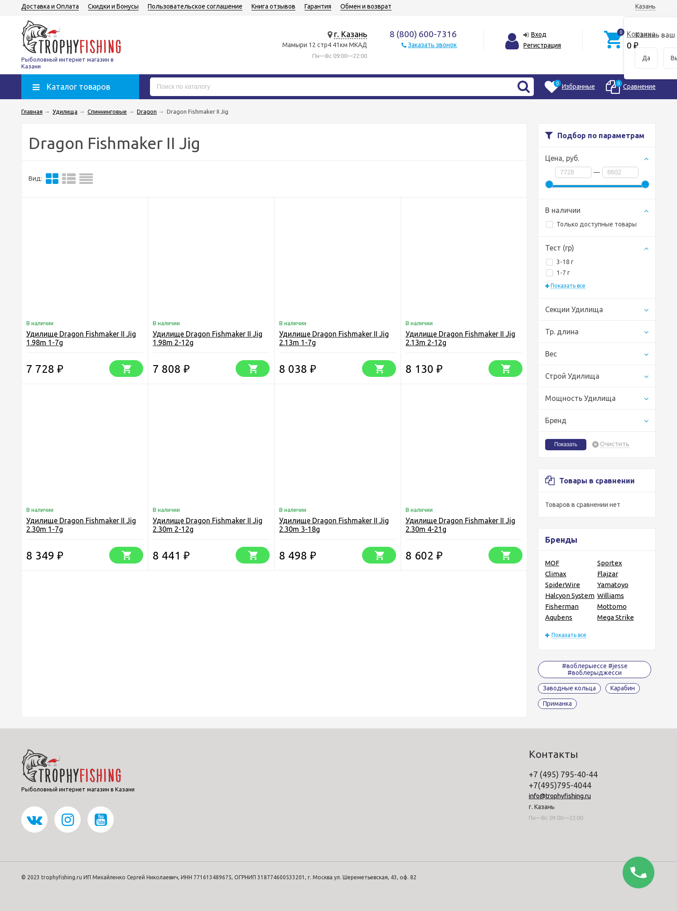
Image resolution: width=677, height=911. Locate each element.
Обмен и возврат (366, 6)
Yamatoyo (613, 584)
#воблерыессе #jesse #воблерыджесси (595, 669)
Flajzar (607, 574)
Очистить (614, 444)
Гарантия (318, 6)
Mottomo (612, 606)
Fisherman (562, 606)
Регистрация (542, 45)
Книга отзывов (273, 6)
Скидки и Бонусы (113, 6)
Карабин (622, 688)
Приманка (557, 703)
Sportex (609, 563)
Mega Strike (615, 617)
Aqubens (558, 617)
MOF (552, 563)
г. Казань (350, 34)
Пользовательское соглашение (195, 6)
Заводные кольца (569, 688)
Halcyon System (570, 595)
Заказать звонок (432, 44)
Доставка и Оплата (50, 6)
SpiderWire (562, 584)
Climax (555, 574)
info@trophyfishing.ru (560, 796)
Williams (610, 595)
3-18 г (560, 261)
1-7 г (558, 272)
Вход (538, 34)
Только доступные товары (591, 224)
